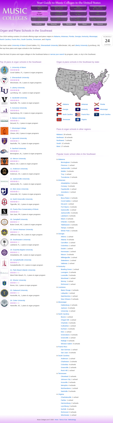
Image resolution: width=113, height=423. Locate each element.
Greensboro (65, 335)
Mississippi (93, 36)
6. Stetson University (17, 118)
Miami (63, 219)
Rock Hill (64, 370)
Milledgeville (65, 257)
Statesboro (65, 260)
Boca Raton (65, 198)
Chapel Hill (65, 320)
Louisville (64, 275)
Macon (63, 254)
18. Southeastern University (20, 240)
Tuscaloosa (65, 177)
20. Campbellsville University (20, 260)
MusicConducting (39, 19)
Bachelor (69, 24)
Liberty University (81, 45)
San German (65, 350)
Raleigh (64, 341)
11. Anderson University (19, 169)
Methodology (72, 419)
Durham (64, 329)
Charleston (65, 361)
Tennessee (37, 39)
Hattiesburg (65, 305)
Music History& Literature (59, 8)
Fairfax (63, 400)
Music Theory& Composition (98, 8)
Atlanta (63, 240)
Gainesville (65, 210)
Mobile (63, 171)
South (58, 143)
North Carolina (5, 39)
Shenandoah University (49, 45)
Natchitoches (66, 296)
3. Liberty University (17, 88)
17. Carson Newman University (21, 229)
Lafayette (64, 293)
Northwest (60, 140)
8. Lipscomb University (18, 138)
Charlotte (64, 323)
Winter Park (65, 231)
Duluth (63, 248)
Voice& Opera (78, 13)
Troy (62, 174)
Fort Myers (65, 207)
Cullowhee (65, 326)
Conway (64, 186)
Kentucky (85, 36)
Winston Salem (66, 344)
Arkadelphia (65, 183)
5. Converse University (18, 108)
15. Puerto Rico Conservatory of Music (24, 209)
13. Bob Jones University (19, 189)
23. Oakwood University (19, 290)
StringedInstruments (59, 13)
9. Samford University (18, 148)
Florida (71, 36)
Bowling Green (66, 269)
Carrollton (64, 242)
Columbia (64, 364)
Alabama (57, 36)
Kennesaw (65, 251)
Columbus (64, 245)
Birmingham (65, 162)
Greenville (64, 338)
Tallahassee (65, 225)
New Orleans (66, 299)
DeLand (64, 204)
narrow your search (57, 54)
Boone (63, 317)
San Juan (64, 353)
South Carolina (26, 39)
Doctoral (100, 24)
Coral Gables (66, 201)
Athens (63, 237)
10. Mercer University (18, 158)
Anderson (64, 358)
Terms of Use (63, 419)
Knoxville (64, 382)
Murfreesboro (66, 388)
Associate (54, 24)
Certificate (38, 24)
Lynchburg (65, 406)
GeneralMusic (39, 8)
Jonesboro (65, 192)
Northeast (60, 137)
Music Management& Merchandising (98, 19)
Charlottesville (66, 397)
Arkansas (64, 36)
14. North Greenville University (21, 199)
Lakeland (64, 216)
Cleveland (64, 376)
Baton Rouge (66, 290)
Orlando (64, 222)
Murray (63, 281)
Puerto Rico (16, 39)
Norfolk (63, 409)
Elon (62, 332)
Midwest (59, 134)
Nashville (64, 391)
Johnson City (66, 379)
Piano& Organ (39, 13)
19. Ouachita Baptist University (21, 250)
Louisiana (61, 287)
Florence (64, 165)
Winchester (65, 415)
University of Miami (19, 45)
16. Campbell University (19, 219)
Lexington (64, 272)
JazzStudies (97, 13)
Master (85, 24)
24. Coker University (17, 300)
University (64, 311)
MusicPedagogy (78, 19)
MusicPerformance (78, 8)
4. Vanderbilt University (18, 98)
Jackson (64, 308)
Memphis (64, 385)
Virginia (48, 39)
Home (56, 419)
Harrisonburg (66, 403)
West (58, 146)
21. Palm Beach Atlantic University (22, 270)
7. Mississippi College (18, 128)
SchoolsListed (107, 41)
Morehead (64, 278)
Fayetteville (65, 189)
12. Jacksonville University (20, 179)
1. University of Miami (18, 67)
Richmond (64, 284)
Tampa (63, 228)
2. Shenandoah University (19, 77)
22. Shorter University (18, 280)
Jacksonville (65, 168)
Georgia (78, 36)
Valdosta (64, 263)
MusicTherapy (59, 19)
